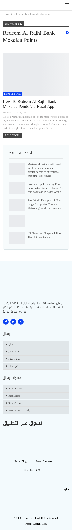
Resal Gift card (12, 94)
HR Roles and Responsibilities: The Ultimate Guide (45, 235)
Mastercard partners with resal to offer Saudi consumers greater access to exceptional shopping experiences (44, 170)
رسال (11, 344)
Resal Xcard (14, 396)
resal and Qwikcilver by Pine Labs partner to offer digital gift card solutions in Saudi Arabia (45, 188)
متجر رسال (13, 352)
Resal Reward (15, 388)
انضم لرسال (14, 366)
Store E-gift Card (33, 470)
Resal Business (44, 461)
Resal (44, 523)
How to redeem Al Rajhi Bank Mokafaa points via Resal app (29, 104)
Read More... (12, 135)
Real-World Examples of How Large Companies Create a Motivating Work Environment (44, 204)
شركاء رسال (14, 359)
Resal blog (20, 461)
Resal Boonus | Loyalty (19, 410)
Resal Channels (15, 403)
